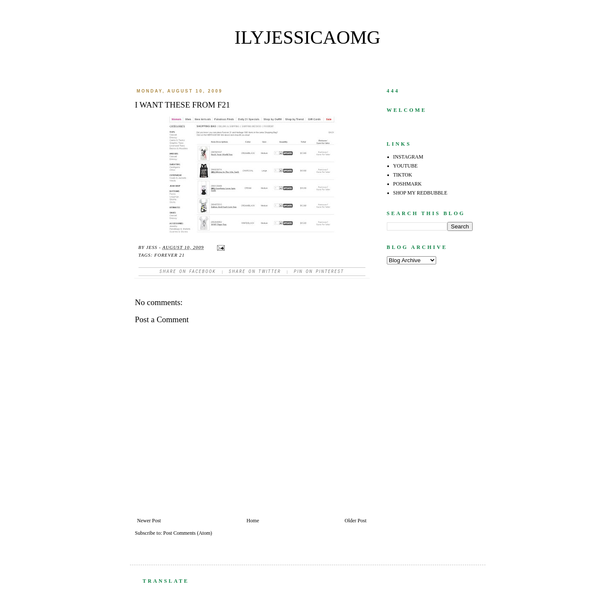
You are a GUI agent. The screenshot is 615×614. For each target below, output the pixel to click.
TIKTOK (402, 175)
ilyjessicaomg (307, 37)
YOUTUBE (405, 166)
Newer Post (149, 521)
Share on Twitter (255, 271)
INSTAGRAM (408, 157)
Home (253, 521)
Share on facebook (188, 271)
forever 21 (169, 255)
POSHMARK (407, 184)
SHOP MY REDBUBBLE (420, 193)
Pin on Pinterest (319, 271)
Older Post (356, 521)
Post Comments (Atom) (187, 533)
